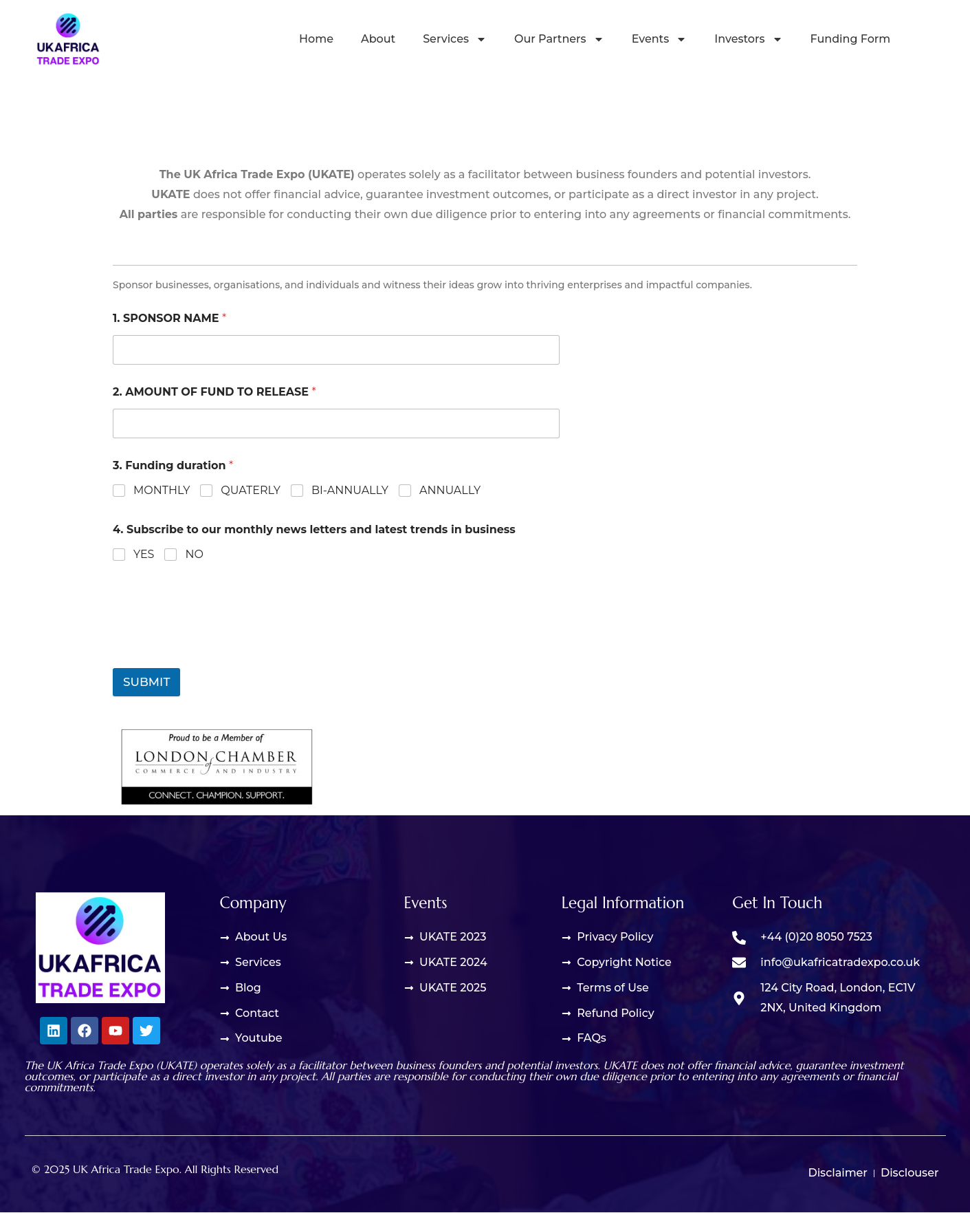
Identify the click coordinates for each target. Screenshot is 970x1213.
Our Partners (559, 39)
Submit (146, 682)
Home (316, 38)
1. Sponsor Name (169, 318)
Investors (748, 39)
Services (455, 39)
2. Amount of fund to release (214, 391)
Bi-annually (349, 490)
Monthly (161, 490)
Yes (143, 554)
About (378, 38)
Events (659, 39)
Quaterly (250, 490)
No (194, 554)
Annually (450, 490)
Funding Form (851, 38)
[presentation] (217, 635)
